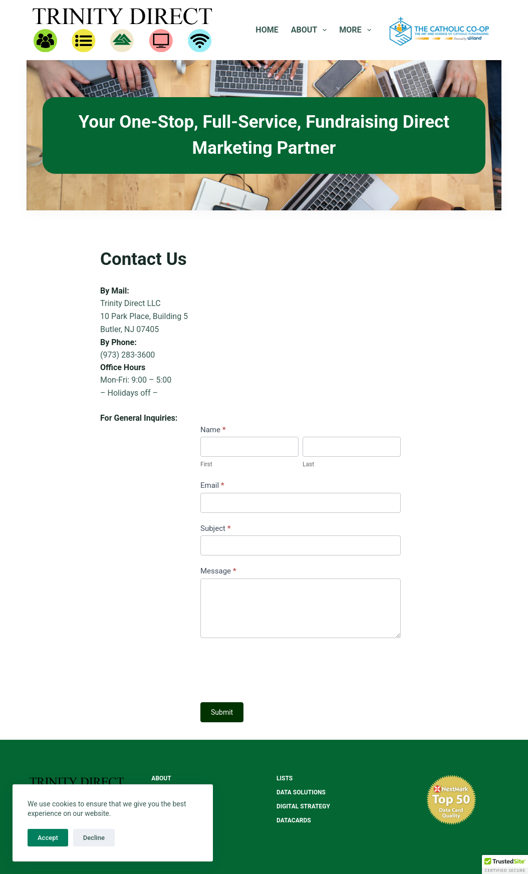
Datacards (294, 820)
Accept (48, 837)
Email (212, 485)
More (357, 30)
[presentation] (276, 667)
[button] (505, 864)
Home (266, 30)
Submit (222, 712)
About (311, 30)
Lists (285, 778)
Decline (94, 837)
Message (218, 570)
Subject (215, 528)
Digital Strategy (303, 806)
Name (213, 429)
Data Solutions (301, 792)
